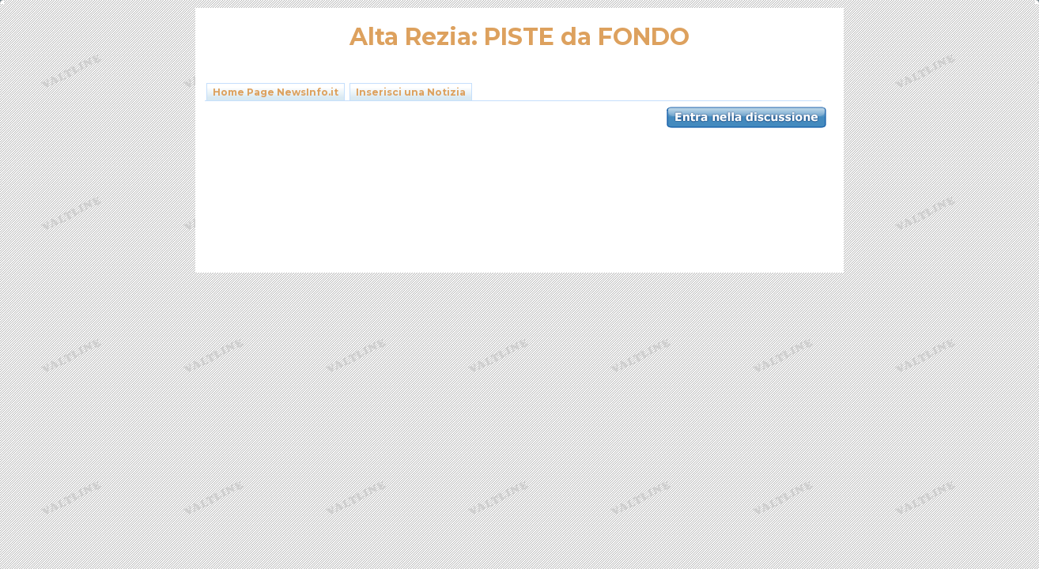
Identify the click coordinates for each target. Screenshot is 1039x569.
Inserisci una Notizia (411, 92)
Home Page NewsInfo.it (275, 92)
